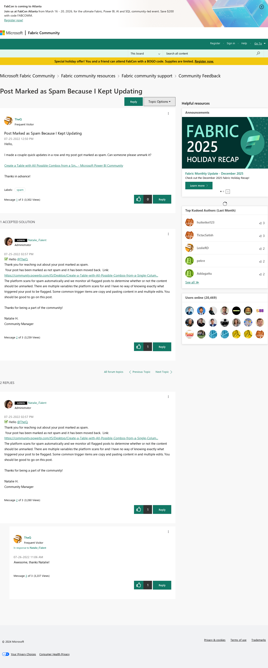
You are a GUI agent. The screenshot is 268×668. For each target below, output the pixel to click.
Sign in (231, 43)
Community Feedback (199, 75)
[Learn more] (199, 185)
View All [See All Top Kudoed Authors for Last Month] (192, 282)
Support (176, 33)
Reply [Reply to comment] (162, 346)
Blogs (142, 33)
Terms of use (238, 640)
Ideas (105, 33)
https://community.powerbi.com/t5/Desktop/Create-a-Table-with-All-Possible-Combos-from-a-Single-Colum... (81, 275)
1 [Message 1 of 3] (17, 199)
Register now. (204, 61)
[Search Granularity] (145, 53)
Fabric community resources (88, 75)
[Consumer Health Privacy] (54, 654)
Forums (69, 33)
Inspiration (87, 33)
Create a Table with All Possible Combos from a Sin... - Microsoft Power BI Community (63, 165)
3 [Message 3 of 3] (26, 575)
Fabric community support (147, 75)
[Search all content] (213, 53)
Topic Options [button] (158, 101)
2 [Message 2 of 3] (17, 337)
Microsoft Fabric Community (27, 75)
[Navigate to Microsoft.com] (11, 32)
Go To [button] (258, 43)
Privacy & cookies (214, 640)
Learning (158, 33)
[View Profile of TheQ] (18, 119)
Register (215, 43)
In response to (30, 547)
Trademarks (258, 640)
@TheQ (22, 259)
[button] (133, 101)
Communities (123, 33)
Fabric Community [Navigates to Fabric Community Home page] (44, 32)
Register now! (13, 20)
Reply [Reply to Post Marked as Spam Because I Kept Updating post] (162, 199)
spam (20, 189)
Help (244, 43)
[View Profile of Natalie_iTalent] (37, 240)
